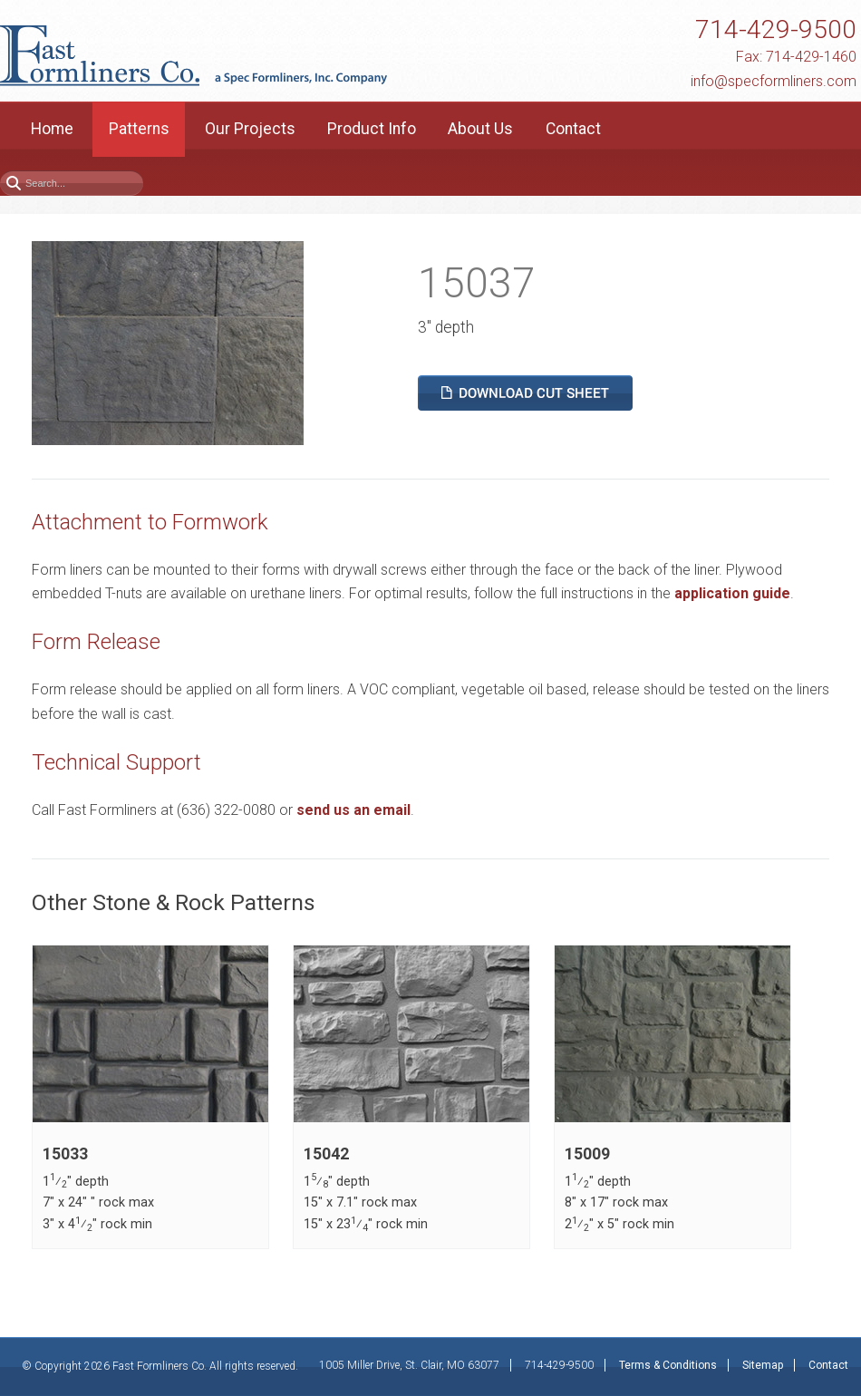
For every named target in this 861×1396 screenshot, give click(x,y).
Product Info (371, 129)
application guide (732, 593)
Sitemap (762, 1365)
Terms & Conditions (668, 1365)
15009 (587, 1154)
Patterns (139, 129)
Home (52, 129)
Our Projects (250, 129)
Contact (573, 129)
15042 (326, 1154)
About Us (480, 129)
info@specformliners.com (773, 81)
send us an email (353, 810)
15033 (65, 1154)
